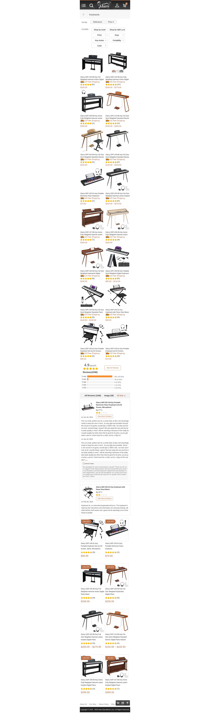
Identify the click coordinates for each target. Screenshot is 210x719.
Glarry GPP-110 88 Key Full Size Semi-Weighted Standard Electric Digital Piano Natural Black (117, 118)
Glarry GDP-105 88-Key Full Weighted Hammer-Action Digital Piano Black (92, 79)
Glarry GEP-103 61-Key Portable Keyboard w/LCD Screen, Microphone (117, 351)
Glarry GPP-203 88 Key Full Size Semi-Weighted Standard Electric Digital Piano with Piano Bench (92, 157)
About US (83, 704)
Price (111, 22)
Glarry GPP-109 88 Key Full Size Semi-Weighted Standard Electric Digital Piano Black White (117, 157)
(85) (118, 278)
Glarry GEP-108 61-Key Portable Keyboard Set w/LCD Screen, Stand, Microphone (92, 351)
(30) (93, 356)
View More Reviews (105, 416)
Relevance (97, 22)
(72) (93, 240)
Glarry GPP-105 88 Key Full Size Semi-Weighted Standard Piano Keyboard (92, 312)
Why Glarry (115, 704)
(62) (118, 162)
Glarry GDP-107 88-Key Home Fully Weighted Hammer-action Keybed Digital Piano (91, 234)
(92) (118, 201)
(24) (118, 123)
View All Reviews (112, 368)
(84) (93, 84)
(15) (93, 123)
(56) (118, 317)
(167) (119, 84)
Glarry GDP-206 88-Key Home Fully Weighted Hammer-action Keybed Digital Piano (117, 234)
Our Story (92, 704)
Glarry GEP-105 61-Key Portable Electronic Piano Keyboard (114, 546)
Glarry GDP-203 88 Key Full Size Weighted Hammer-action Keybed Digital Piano (118, 195)
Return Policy (103, 704)
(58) (93, 278)
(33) (93, 162)
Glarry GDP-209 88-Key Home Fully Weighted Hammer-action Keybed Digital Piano (91, 118)
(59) (93, 317)
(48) (118, 240)
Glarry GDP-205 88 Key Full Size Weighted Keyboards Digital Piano (92, 273)
